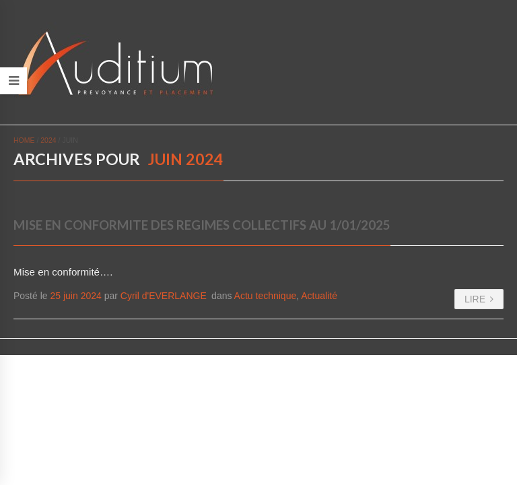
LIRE (478, 299)
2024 (48, 140)
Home (24, 140)
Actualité (319, 295)
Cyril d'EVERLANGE (163, 295)
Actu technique (265, 295)
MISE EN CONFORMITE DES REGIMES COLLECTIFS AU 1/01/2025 (201, 225)
